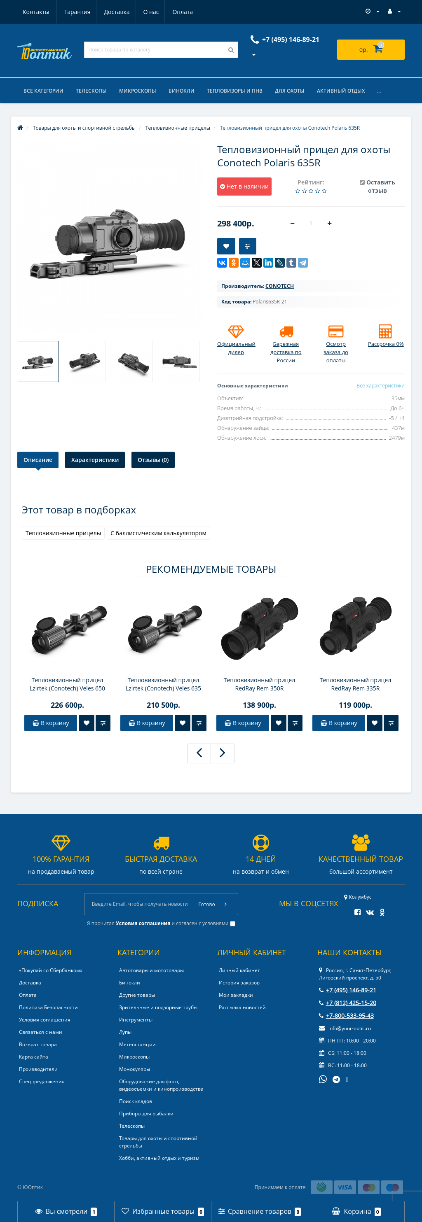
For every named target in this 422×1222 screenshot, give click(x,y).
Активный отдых (341, 90)
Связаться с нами (40, 1031)
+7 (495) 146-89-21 (347, 990)
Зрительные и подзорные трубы (158, 1007)
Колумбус (357, 896)
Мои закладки (236, 994)
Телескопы (91, 90)
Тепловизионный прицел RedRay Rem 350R (259, 684)
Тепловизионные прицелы (63, 533)
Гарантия (36, 12)
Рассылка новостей (242, 1007)
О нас (112, 12)
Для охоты (290, 90)
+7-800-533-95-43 (346, 1015)
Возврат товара (38, 1044)
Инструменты (135, 1019)
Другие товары (137, 994)
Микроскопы (137, 90)
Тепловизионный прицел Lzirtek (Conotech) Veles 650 (67, 684)
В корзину (51, 723)
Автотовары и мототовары (151, 970)
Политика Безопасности (48, 1007)
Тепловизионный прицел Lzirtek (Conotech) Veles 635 (163, 684)
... (379, 90)
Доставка (76, 12)
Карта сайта (33, 1056)
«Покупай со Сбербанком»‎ (50, 970)
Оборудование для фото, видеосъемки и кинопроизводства (161, 1085)
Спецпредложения (42, 1081)
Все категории (43, 90)
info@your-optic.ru (345, 1028)
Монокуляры (134, 1069)
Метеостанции (137, 1044)
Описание (37, 460)
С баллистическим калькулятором (158, 533)
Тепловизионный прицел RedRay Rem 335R (356, 684)
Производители (38, 1069)
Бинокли (182, 90)
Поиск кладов (135, 1101)
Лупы (125, 1031)
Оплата (145, 12)
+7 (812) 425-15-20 (347, 1003)
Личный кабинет (239, 970)
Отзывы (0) (153, 460)
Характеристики (95, 460)
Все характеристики (380, 385)
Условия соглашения (44, 1019)
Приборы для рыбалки (146, 1113)
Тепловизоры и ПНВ (235, 90)
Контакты (183, 12)
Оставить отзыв (380, 186)
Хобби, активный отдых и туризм (159, 1157)
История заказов (239, 982)
